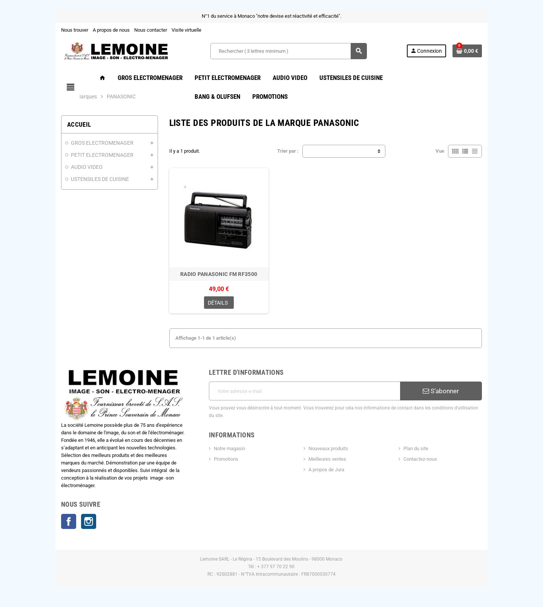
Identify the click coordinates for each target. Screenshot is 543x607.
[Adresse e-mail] (306, 396)
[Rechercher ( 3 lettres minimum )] (288, 51)
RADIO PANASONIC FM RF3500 (216, 279)
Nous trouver (64, 30)
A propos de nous (101, 30)
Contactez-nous (426, 457)
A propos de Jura (327, 468)
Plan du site (421, 446)
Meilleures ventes (328, 457)
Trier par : (288, 151)
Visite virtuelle (176, 30)
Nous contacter (140, 30)
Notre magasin (226, 446)
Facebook (58, 522)
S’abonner (449, 396)
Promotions (222, 457)
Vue (450, 151)
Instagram (78, 522)
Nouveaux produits (329, 446)
